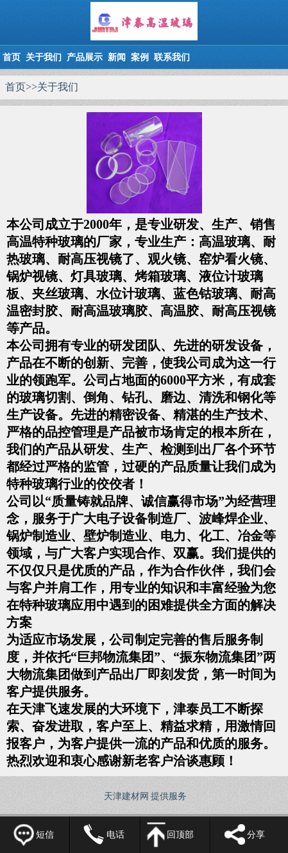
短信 (45, 835)
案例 (140, 57)
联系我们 (172, 57)
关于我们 (44, 57)
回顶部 (180, 835)
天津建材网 (126, 796)
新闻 (117, 57)
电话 (115, 835)
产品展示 (85, 57)
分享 (256, 835)
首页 (12, 57)
